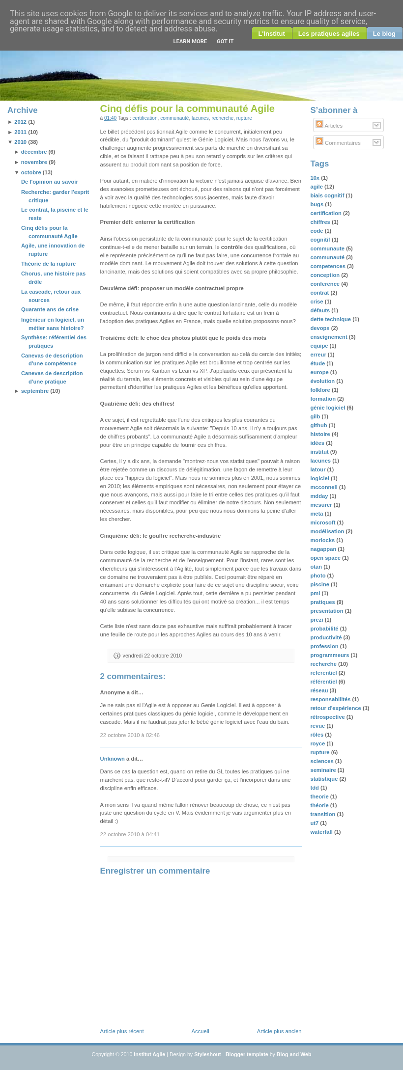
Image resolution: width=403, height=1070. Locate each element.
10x (315, 178)
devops (320, 328)
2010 (20, 142)
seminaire (323, 770)
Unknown (112, 759)
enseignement (329, 337)
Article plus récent (122, 1031)
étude (318, 363)
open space (326, 558)
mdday (319, 496)
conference (325, 284)
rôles (317, 735)
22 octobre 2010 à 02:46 (130, 735)
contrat (320, 293)
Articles (329, 126)
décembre (34, 152)
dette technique (331, 319)
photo (318, 575)
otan (316, 567)
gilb (315, 416)
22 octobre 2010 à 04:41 (130, 834)
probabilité (325, 628)
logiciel (320, 478)
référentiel (324, 682)
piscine (320, 584)
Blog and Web (294, 1054)
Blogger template (247, 1054)
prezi (317, 620)
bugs (317, 204)
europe (320, 372)
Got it (225, 41)
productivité (326, 637)
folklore (321, 390)
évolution (323, 381)
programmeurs (330, 655)
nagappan (324, 549)
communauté (174, 118)
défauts (320, 310)
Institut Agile (149, 1054)
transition (323, 814)
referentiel (324, 673)
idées (318, 443)
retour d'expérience (336, 708)
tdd (315, 788)
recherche (222, 118)
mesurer (321, 505)
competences (328, 266)
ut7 (315, 823)
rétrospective (328, 717)
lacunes (200, 118)
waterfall (322, 832)
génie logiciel (328, 408)
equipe (319, 346)
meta (317, 514)
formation (323, 399)
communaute (328, 248)
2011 (20, 132)
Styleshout (207, 1054)
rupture (244, 118)
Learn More (190, 41)
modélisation (327, 531)
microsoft (323, 522)
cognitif (321, 240)
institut (320, 452)
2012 (20, 122)
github (319, 425)
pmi (315, 593)
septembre (35, 391)
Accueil (200, 1031)
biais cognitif (327, 195)
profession (325, 646)
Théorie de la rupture (48, 264)
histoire (321, 434)
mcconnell (324, 487)
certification (145, 118)
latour (318, 469)
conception (325, 275)
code (317, 231)
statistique (324, 779)
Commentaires (338, 143)
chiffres (321, 222)
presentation (327, 611)
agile (317, 187)
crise (317, 301)
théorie (320, 805)
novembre (34, 162)
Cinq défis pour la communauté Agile (187, 108)
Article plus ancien (279, 1031)
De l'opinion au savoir (49, 182)
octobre (31, 172)
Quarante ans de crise (50, 309)
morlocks (323, 540)
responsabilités (331, 699)
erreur (318, 354)
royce (318, 743)
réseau (319, 690)
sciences (322, 761)
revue (318, 726)
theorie (320, 796)
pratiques (323, 602)
